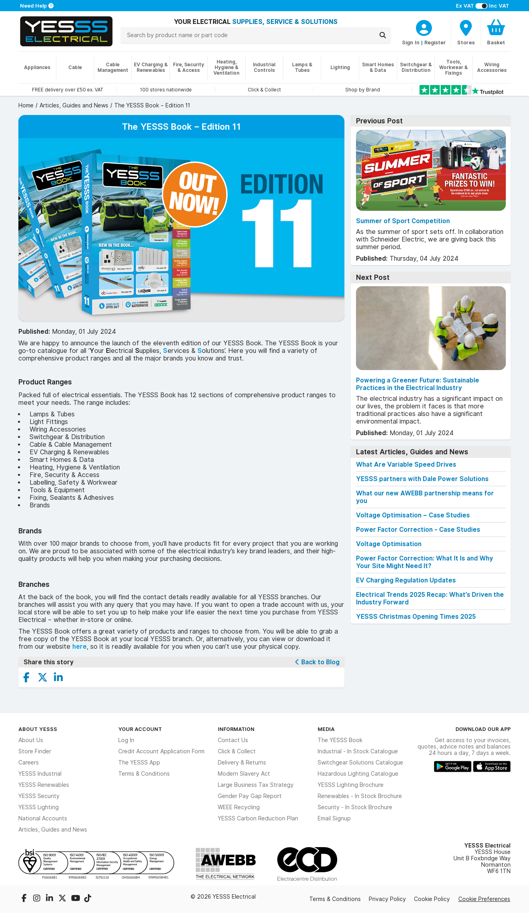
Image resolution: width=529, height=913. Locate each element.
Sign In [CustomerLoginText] (411, 42)
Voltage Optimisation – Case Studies (413, 515)
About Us (30, 740)
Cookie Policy (432, 899)
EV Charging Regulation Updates (406, 580)
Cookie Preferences (484, 899)
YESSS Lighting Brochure (351, 785)
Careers (28, 762)
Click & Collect (237, 751)
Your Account (140, 729)
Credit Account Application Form (161, 751)
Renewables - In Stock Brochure (360, 796)
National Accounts (42, 818)
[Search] (383, 35)
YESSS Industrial (40, 773)
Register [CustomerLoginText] (435, 42)
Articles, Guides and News (52, 829)
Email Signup (334, 818)
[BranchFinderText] (466, 32)
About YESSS (37, 729)
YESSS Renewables (43, 785)
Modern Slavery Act (244, 773)
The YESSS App (139, 762)
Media (326, 729)
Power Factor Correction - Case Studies (418, 529)
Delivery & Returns (242, 762)
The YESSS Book (340, 740)
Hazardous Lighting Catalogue (358, 773)
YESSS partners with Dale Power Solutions (422, 479)
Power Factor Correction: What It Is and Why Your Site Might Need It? (424, 562)
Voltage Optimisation (389, 544)
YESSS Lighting (38, 807)
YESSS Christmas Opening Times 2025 (416, 616)
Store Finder (34, 751)
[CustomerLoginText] (424, 27)
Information (236, 729)
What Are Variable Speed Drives (406, 464)
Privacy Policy (387, 899)
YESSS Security (39, 796)
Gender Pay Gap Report (250, 796)
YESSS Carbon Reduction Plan (258, 818)
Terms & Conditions (144, 773)
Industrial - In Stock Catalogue (358, 751)
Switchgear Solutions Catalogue (360, 762)
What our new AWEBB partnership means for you (425, 497)
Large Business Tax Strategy (256, 785)
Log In (126, 740)
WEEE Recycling (239, 807)
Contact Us (233, 740)
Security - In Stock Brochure (355, 807)
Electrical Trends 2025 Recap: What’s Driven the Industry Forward (430, 598)
